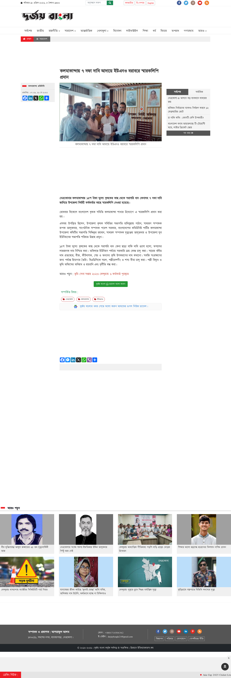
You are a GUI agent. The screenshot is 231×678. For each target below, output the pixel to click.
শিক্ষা (145, 31)
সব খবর (188, 133)
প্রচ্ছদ (27, 39)
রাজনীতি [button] (54, 31)
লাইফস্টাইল (132, 31)
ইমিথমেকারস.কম (146, 648)
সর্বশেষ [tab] (177, 92)
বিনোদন (117, 31)
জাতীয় (40, 31)
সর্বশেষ (28, 31)
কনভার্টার (129, 3)
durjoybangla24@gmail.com (120, 636)
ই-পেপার (140, 3)
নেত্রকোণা (68, 299)
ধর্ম (154, 31)
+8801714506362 (114, 632)
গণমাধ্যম (188, 31)
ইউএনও (98, 299)
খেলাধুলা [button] (102, 31)
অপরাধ (175, 31)
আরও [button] (202, 31)
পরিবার (170, 638)
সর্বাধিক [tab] (199, 92)
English (151, 3)
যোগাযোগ (181, 638)
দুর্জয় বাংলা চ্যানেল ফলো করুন (110, 284)
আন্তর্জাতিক (86, 31)
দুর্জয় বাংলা (99, 648)
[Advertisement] (155, 16)
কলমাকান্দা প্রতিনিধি (36, 86)
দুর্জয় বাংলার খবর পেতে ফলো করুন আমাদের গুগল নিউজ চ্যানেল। (114, 306)
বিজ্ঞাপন (159, 638)
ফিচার (164, 31)
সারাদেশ (42, 39)
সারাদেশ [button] (70, 31)
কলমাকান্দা (83, 299)
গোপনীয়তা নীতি (196, 638)
